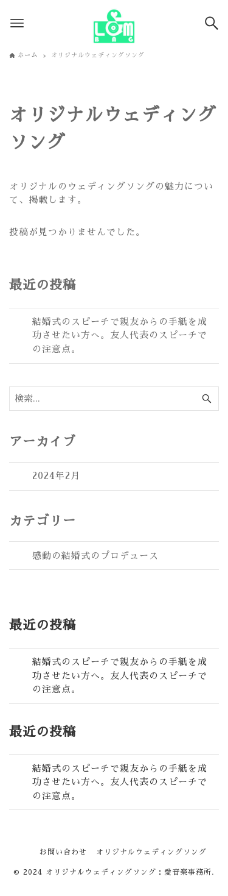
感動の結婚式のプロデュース (95, 555)
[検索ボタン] (211, 23)
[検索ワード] (114, 398)
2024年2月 (56, 475)
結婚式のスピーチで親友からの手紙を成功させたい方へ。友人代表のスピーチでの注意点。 (119, 335)
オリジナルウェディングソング (151, 852)
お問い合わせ (63, 852)
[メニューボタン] (17, 23)
